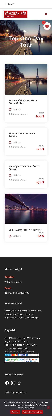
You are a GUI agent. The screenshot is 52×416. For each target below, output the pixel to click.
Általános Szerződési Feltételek (19, 352)
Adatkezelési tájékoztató (16, 348)
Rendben (15, 412)
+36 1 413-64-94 (14, 281)
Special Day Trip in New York (25, 229)
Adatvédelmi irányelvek (32, 412)
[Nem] (48, 407)
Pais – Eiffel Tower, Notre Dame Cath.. (23, 101)
